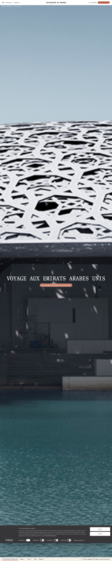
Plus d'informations (50, 553)
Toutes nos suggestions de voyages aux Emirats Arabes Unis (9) (56, 285)
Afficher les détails (79, 558)
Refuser (100, 551)
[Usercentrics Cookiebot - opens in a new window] (9, 558)
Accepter (100, 547)
